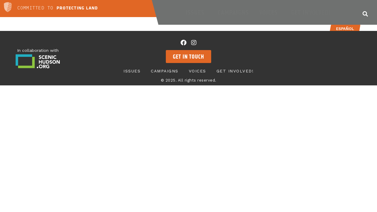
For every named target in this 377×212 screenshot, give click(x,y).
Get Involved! (312, 12)
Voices (270, 12)
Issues (196, 12)
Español (345, 28)
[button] (365, 14)
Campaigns (233, 12)
